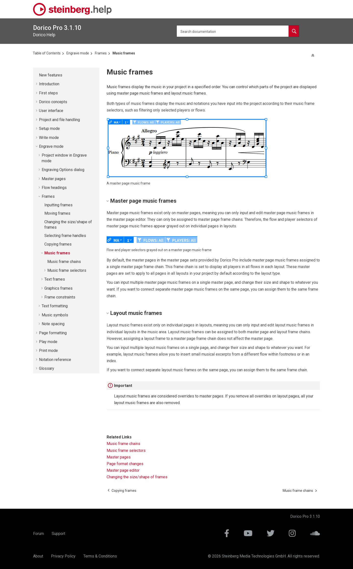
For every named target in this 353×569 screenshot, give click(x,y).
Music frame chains (64, 261)
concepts (53, 101)
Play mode (48, 341)
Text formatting (55, 306)
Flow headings (54, 187)
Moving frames (57, 213)
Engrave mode (77, 53)
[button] (37, 75)
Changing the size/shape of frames (137, 477)
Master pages (54, 178)
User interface (51, 110)
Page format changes (125, 463)
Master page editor (123, 470)
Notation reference (55, 359)
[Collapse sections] (313, 56)
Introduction (49, 84)
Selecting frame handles (65, 235)
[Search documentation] (294, 31)
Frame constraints (59, 297)
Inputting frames (58, 205)
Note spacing (53, 324)
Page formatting (53, 333)
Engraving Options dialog (63, 169)
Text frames (54, 279)
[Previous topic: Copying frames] (124, 491)
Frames (101, 53)
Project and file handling (59, 119)
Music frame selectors (66, 270)
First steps (48, 93)
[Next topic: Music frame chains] (298, 491)
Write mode (49, 137)
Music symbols (55, 315)
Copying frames (58, 244)
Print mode (48, 350)
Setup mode (49, 128)
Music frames (124, 53)
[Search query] (238, 31)
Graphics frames (58, 288)
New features (50, 75)
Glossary (46, 368)
